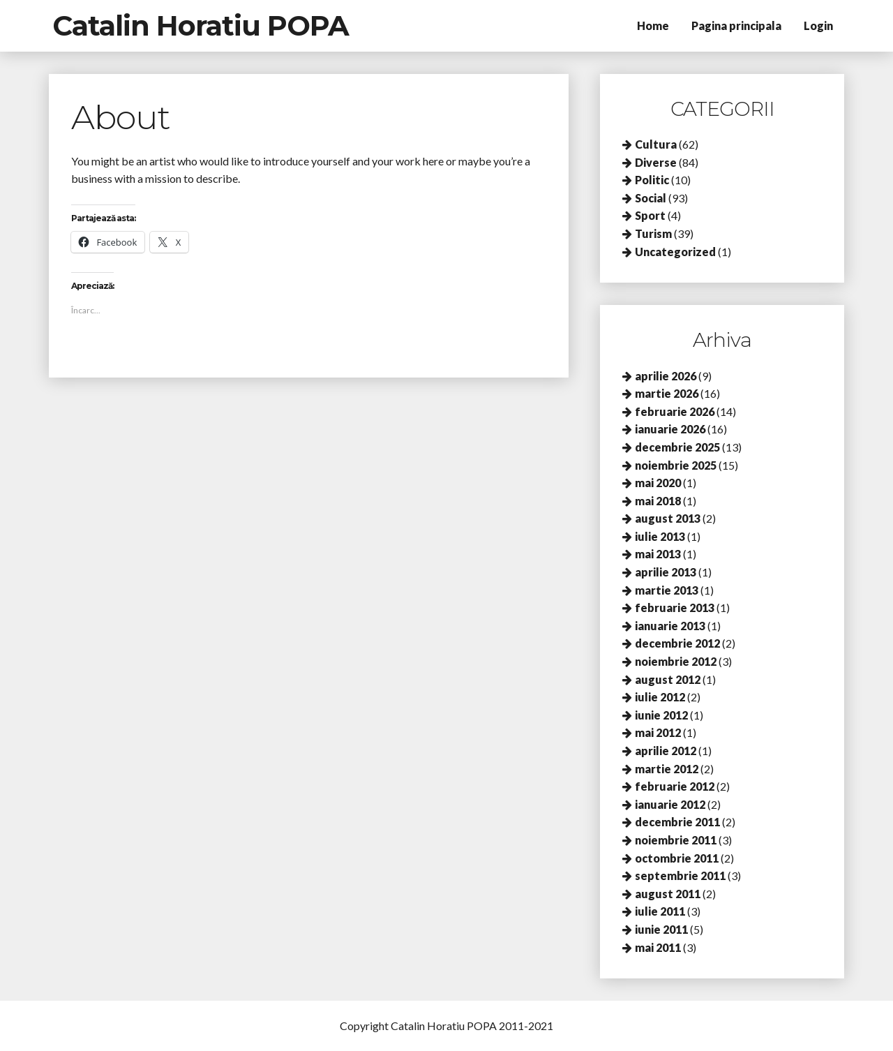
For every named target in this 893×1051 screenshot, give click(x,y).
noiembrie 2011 (675, 840)
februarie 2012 (674, 786)
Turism (653, 233)
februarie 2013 (674, 607)
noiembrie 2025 (675, 465)
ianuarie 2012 (670, 804)
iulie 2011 (660, 911)
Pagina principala (736, 25)
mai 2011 (658, 947)
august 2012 (667, 679)
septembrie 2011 (680, 875)
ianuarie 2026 (670, 428)
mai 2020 (658, 482)
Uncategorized (675, 251)
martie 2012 (666, 768)
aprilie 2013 (665, 572)
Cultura (656, 144)
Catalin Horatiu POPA (200, 25)
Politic (652, 179)
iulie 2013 (660, 536)
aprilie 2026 (665, 375)
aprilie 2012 (665, 750)
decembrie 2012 (677, 643)
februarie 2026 (674, 411)
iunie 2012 (661, 715)
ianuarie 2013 (670, 625)
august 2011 (667, 893)
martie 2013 (666, 590)
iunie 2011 (661, 929)
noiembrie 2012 (675, 661)
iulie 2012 (660, 696)
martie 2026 (666, 393)
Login (818, 25)
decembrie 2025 (677, 447)
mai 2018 (658, 500)
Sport (650, 215)
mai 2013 (658, 553)
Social (650, 197)
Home (653, 25)
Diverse (656, 162)
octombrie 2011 (677, 858)
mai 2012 (658, 732)
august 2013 (667, 518)
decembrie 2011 (677, 821)
